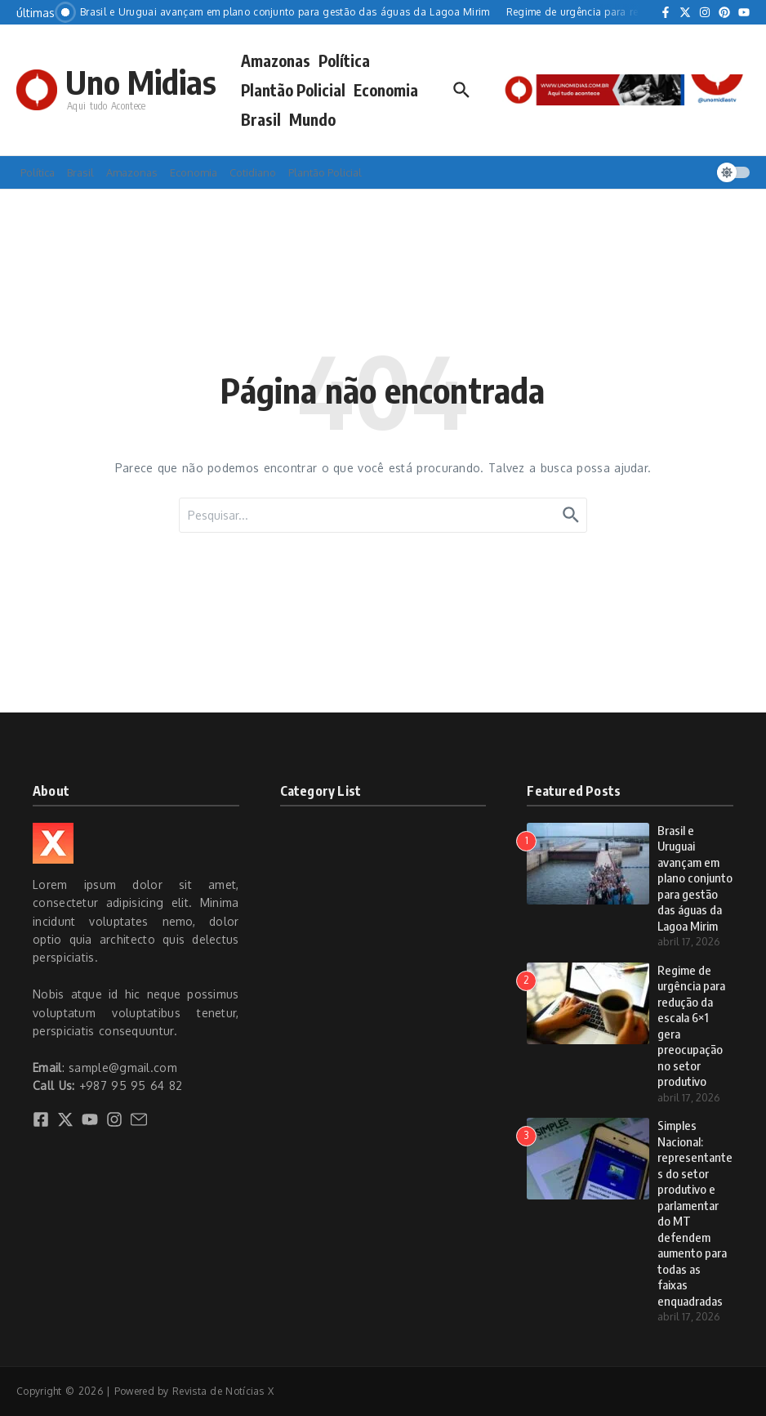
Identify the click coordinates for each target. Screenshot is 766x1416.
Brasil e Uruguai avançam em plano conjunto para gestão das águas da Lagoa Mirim (695, 878)
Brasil (261, 119)
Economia (386, 90)
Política (344, 60)
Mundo (312, 119)
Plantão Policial (293, 90)
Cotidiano (252, 172)
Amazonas (275, 60)
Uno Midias (140, 81)
